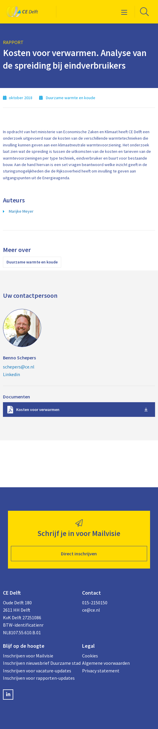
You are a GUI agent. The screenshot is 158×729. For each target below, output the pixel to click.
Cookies (90, 656)
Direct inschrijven (79, 554)
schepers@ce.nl (18, 367)
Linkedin (11, 374)
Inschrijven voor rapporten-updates (39, 678)
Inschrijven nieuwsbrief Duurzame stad (39, 663)
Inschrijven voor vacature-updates (37, 671)
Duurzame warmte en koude (32, 262)
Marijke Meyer (21, 211)
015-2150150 (94, 602)
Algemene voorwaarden (106, 663)
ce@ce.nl (91, 610)
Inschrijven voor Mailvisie (28, 656)
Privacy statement (100, 671)
